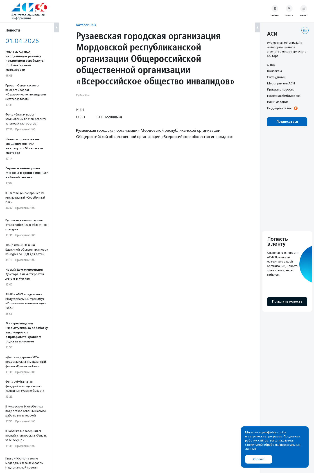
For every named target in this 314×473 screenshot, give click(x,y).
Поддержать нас (279, 108)
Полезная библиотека (283, 95)
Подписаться (287, 122)
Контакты (274, 71)
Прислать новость (280, 89)
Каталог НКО (86, 25)
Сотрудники (276, 77)
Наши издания (277, 102)
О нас (271, 64)
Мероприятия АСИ (281, 83)
